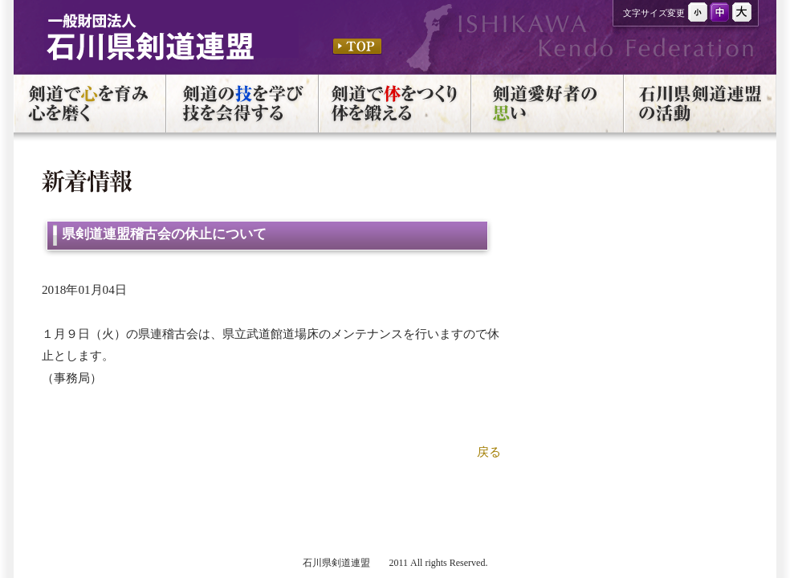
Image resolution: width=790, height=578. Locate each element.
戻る (489, 451)
